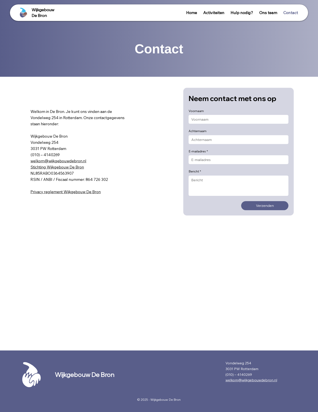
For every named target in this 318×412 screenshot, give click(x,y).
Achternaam (197, 131)
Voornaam (196, 111)
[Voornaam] (237, 119)
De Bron (39, 15)
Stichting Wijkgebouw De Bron (57, 167)
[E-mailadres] (237, 159)
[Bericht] (238, 185)
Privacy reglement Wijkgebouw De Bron (65, 191)
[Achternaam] (237, 139)
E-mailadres (198, 151)
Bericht (195, 171)
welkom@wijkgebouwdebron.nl (58, 160)
